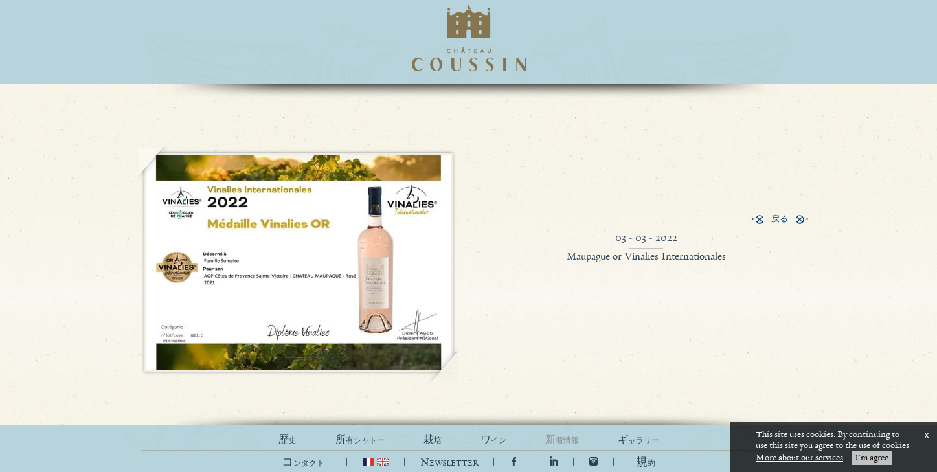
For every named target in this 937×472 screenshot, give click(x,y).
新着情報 (562, 440)
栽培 (432, 440)
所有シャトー (360, 440)
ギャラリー (638, 440)
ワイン (493, 440)
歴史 (287, 440)
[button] (645, 462)
